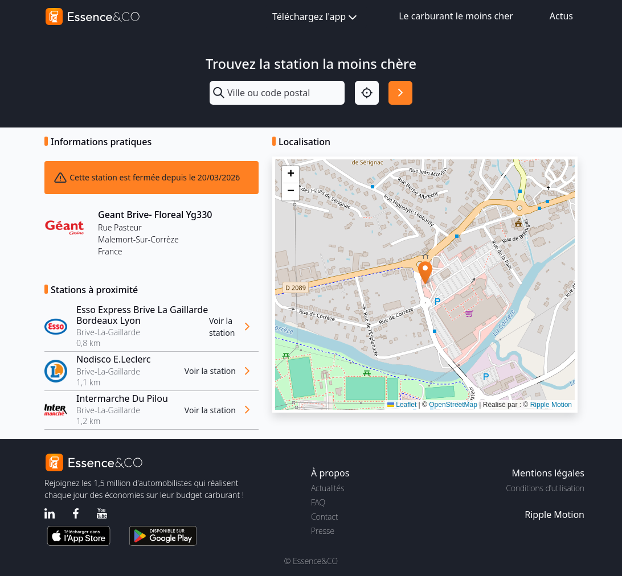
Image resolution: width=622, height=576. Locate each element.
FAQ (318, 502)
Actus (561, 16)
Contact (324, 516)
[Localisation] (367, 93)
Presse (322, 530)
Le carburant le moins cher (456, 16)
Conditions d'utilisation (545, 488)
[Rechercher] (400, 93)
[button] (425, 273)
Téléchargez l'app (315, 17)
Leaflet (401, 405)
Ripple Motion (551, 405)
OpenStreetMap (453, 405)
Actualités (328, 488)
